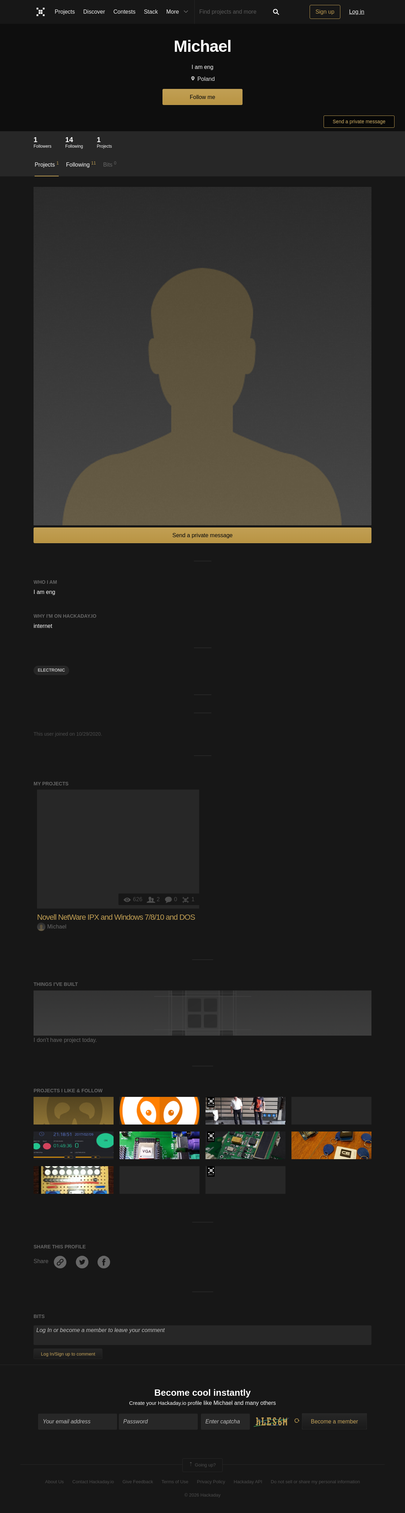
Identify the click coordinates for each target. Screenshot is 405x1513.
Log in (356, 12)
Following (81, 164)
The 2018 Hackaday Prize (211, 1102)
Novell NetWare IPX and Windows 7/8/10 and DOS (116, 917)
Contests (125, 12)
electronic (51, 670)
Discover (94, 12)
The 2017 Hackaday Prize (211, 1171)
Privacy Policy (211, 1482)
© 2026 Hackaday (203, 1495)
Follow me (202, 97)
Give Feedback (137, 1482)
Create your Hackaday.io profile (165, 1404)
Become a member (334, 1423)
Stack (151, 12)
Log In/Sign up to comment (68, 1354)
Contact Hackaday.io (93, 1482)
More (178, 12)
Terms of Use (174, 1482)
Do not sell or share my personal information (315, 1482)
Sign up (325, 12)
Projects (65, 12)
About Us (54, 1482)
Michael (51, 927)
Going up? (202, 1466)
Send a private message (359, 121)
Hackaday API (248, 1482)
